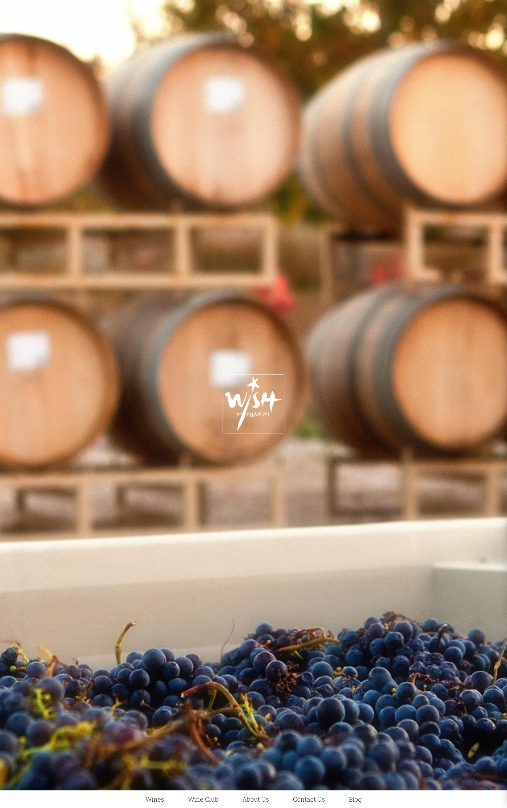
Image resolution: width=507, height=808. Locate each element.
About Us (255, 799)
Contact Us (309, 799)
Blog (355, 799)
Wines (154, 799)
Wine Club (203, 799)
